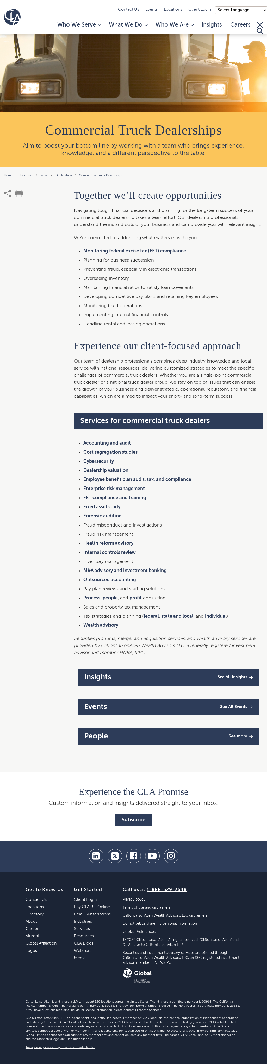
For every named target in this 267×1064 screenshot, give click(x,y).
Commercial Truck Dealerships (100, 175)
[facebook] (133, 856)
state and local (177, 616)
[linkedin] (96, 856)
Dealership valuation (105, 470)
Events (151, 10)
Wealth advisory (100, 625)
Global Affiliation (41, 943)
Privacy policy (134, 899)
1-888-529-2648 (167, 890)
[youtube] (152, 856)
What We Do (128, 25)
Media (79, 958)
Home (9, 175)
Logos (31, 951)
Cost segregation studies (110, 452)
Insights (212, 25)
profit (135, 598)
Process (91, 598)
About (31, 922)
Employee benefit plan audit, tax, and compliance (137, 479)
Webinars (82, 951)
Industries (27, 175)
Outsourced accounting (109, 580)
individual (216, 616)
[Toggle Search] (260, 28)
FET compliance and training (114, 498)
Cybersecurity (98, 461)
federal (151, 616)
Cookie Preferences (139, 932)
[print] (19, 193)
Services (82, 929)
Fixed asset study (101, 507)
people (110, 598)
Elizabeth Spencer (148, 1010)
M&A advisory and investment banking (125, 570)
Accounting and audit (107, 443)
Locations (173, 10)
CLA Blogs (83, 943)
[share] (7, 193)
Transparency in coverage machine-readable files (60, 1047)
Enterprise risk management (114, 488)
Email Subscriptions (92, 914)
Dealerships (64, 175)
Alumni (32, 936)
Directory (35, 914)
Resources (84, 936)
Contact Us (128, 10)
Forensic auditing (102, 516)
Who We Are (174, 25)
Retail (44, 175)
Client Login (199, 10)
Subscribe (133, 820)
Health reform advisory (108, 543)
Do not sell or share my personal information (160, 924)
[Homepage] (12, 17)
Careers (240, 25)
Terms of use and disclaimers (146, 907)
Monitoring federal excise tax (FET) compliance (134, 251)
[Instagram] (171, 856)
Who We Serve (79, 25)
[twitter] (115, 856)
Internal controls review (109, 552)
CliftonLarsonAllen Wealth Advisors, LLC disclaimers (165, 915)
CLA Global (149, 1018)
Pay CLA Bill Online (92, 907)
